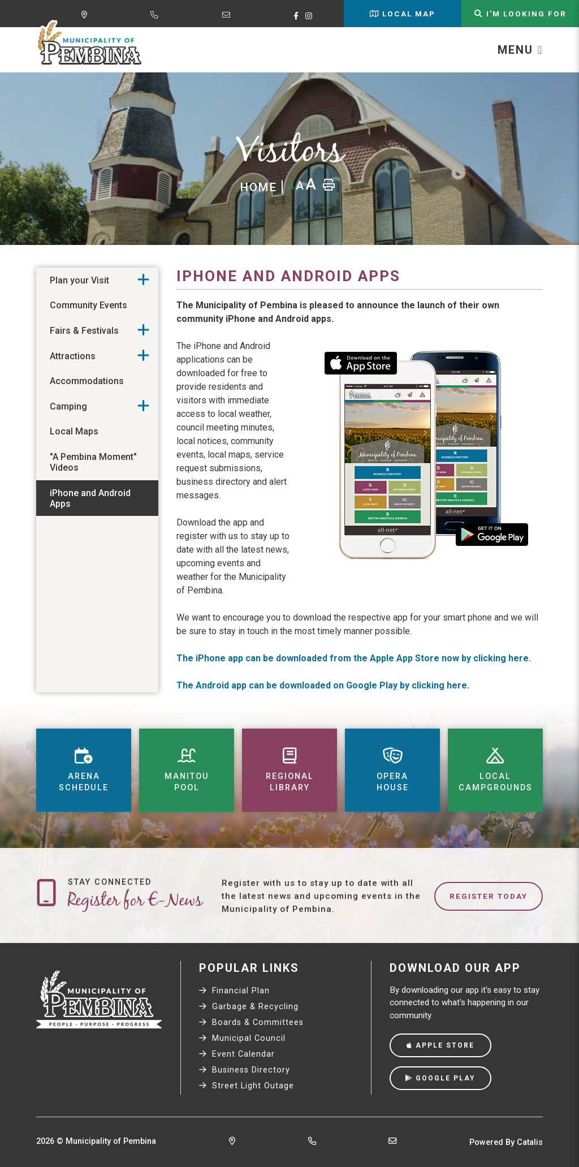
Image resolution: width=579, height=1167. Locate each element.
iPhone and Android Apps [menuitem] (90, 498)
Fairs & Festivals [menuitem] (84, 330)
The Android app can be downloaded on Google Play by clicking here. (322, 685)
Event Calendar (237, 1054)
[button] (143, 280)
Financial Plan (234, 991)
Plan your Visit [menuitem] (79, 280)
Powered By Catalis (506, 1142)
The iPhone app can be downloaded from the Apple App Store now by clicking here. (353, 658)
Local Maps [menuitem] (74, 431)
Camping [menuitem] (68, 406)
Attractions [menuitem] (73, 356)
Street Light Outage (246, 1086)
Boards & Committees (251, 1022)
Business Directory (244, 1070)
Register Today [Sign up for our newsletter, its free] (489, 896)
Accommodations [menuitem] (87, 381)
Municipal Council (242, 1038)
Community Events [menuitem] (88, 305)
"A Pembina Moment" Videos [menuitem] (93, 462)
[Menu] (520, 49)
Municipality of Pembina (89, 43)
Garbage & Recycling (249, 1006)
